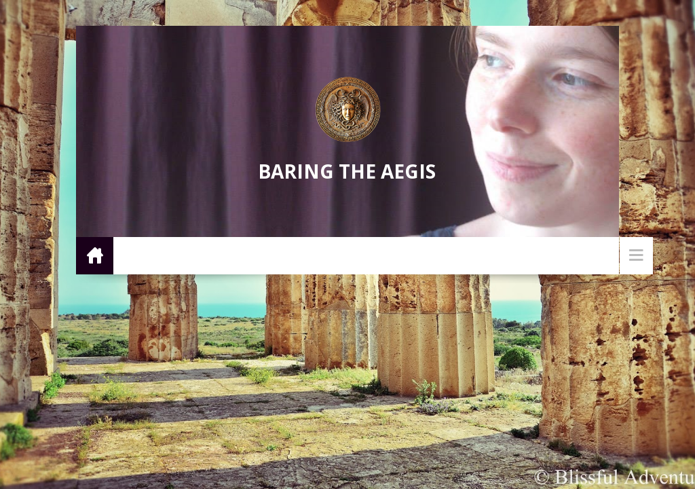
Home (94, 255)
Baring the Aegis (347, 171)
